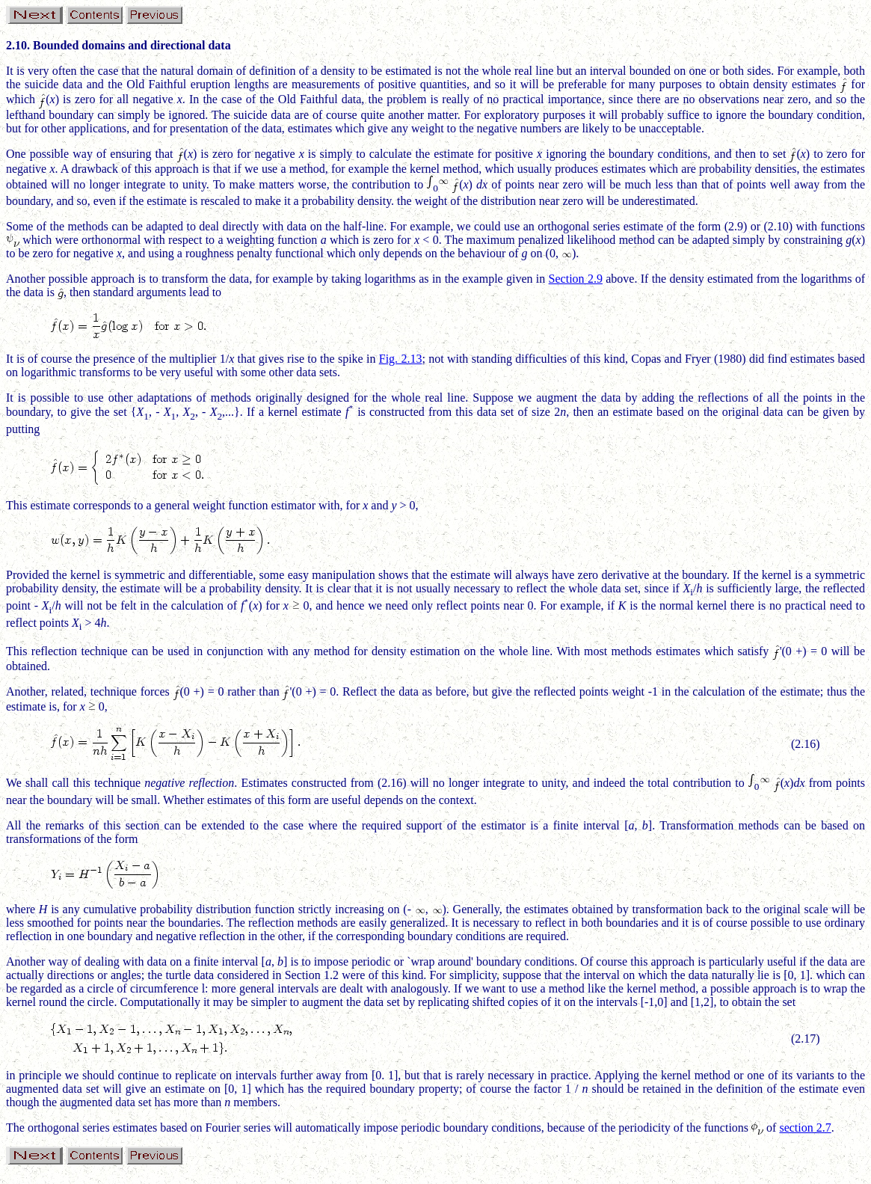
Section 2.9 (576, 278)
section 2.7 (805, 1132)
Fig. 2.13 (400, 358)
